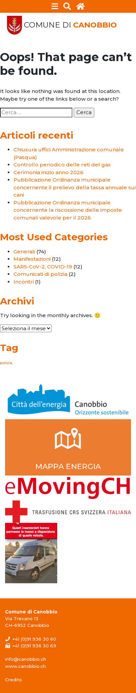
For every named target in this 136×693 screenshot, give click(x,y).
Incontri (23, 282)
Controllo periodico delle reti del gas (62, 164)
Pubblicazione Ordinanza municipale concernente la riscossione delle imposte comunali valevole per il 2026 (67, 210)
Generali (24, 251)
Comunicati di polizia (40, 274)
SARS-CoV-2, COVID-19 (42, 266)
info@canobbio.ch (25, 659)
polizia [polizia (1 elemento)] (6, 363)
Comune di (70, 25)
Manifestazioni (31, 259)
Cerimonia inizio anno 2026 (48, 172)
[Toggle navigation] (55, 6)
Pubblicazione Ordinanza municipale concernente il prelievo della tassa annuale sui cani (74, 187)
